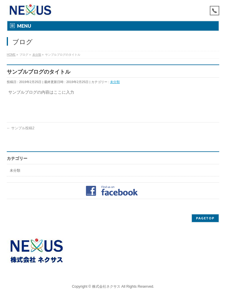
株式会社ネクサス (106, 286)
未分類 (115, 82)
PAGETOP (205, 218)
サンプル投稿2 (20, 128)
